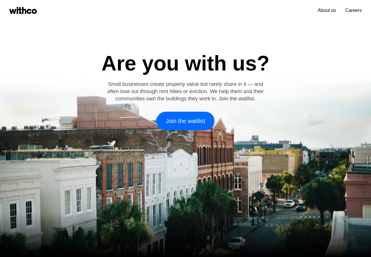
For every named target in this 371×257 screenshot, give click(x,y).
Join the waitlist (185, 121)
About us (327, 10)
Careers (353, 10)
